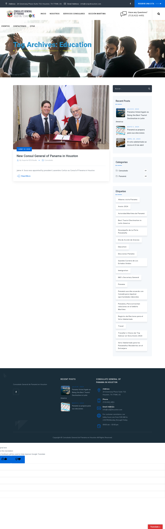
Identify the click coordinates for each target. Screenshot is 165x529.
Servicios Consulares (74, 14)
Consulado (49, 160)
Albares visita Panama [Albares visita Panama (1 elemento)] (127, 199)
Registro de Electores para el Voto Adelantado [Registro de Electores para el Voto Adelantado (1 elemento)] (130, 317)
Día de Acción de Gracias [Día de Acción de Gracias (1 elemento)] (128, 240)
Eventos (6, 26)
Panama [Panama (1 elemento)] (121, 284)
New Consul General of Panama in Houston (51, 156)
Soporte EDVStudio (29, 160)
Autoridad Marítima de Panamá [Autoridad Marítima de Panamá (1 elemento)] (131, 213)
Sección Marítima (97, 14)
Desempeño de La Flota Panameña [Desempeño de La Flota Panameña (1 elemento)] (128, 231)
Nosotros (55, 14)
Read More (26, 176)
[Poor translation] (18, 459)
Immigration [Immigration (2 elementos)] (123, 270)
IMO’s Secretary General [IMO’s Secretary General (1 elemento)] (128, 277)
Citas (32, 26)
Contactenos (19, 26)
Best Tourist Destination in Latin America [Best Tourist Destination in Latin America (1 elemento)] (129, 221)
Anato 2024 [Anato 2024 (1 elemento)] (123, 206)
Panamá (133, 176)
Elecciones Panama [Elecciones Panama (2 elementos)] (126, 254)
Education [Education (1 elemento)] (122, 247)
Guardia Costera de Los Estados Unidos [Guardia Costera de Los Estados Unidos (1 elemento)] (128, 262)
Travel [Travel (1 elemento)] (121, 326)
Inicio (43, 14)
